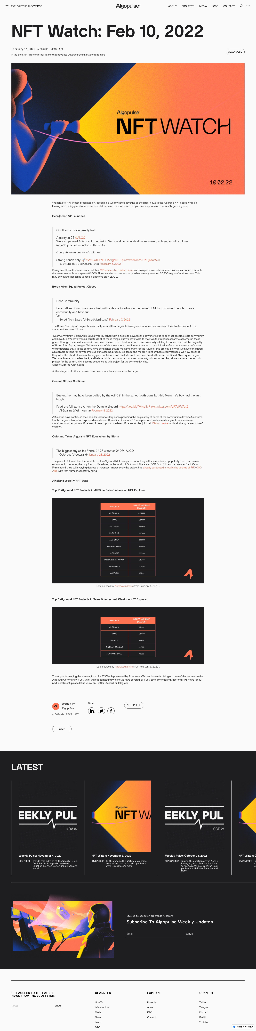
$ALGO (80, 238)
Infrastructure (102, 1007)
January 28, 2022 (99, 454)
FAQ (149, 1012)
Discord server (160, 423)
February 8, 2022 (102, 410)
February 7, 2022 (119, 319)
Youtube (203, 1022)
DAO (97, 1027)
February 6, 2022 (110, 263)
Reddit (202, 1017)
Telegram (204, 1007)
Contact (151, 1017)
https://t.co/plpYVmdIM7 (134, 406)
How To (99, 1002)
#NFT (102, 260)
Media (98, 1012)
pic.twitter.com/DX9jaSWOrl (141, 260)
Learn (98, 1022)
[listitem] (48, 828)
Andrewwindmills (124, 586)
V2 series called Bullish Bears (116, 270)
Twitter (203, 1002)
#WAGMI (92, 260)
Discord (203, 1012)
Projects (151, 1002)
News (98, 1017)
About (150, 1007)
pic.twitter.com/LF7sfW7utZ (169, 406)
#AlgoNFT (114, 260)
